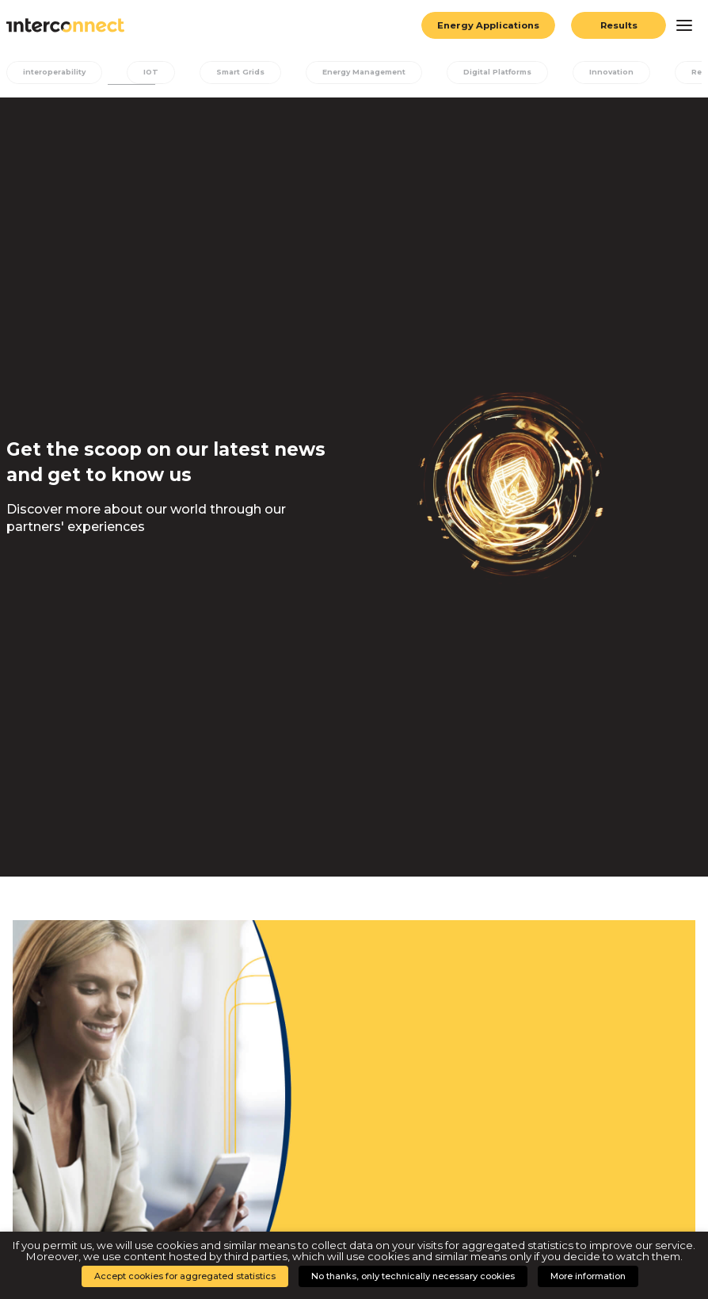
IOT (154, 72)
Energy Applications (487, 25)
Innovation (622, 72)
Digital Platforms (506, 72)
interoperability (55, 72)
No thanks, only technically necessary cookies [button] (413, 1276)
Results (619, 25)
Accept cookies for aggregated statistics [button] (185, 1276)
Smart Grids (243, 72)
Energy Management (369, 72)
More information (588, 1276)
